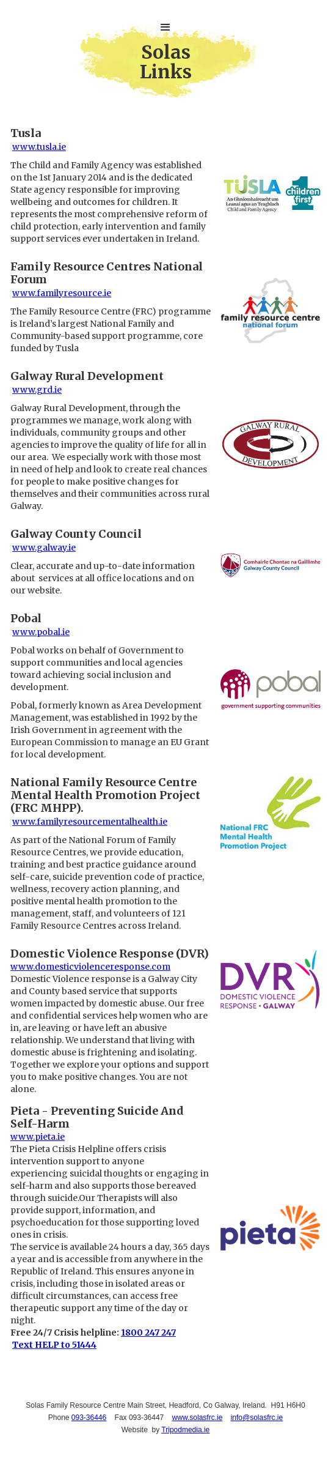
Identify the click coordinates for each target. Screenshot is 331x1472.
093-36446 (88, 1417)
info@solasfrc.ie (257, 1417)
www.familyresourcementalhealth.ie (89, 821)
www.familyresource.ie (61, 293)
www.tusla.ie (39, 146)
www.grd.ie (37, 389)
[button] (165, 27)
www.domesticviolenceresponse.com (90, 966)
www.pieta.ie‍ (37, 1136)
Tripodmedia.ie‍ (185, 1430)
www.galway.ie (44, 547)
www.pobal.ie (41, 631)
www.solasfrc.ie (197, 1417)
